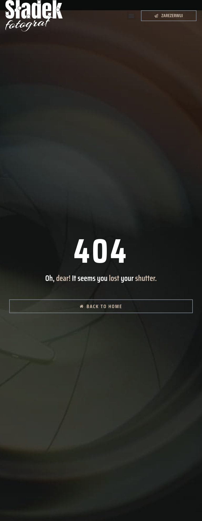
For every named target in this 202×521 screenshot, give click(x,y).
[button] (131, 15)
